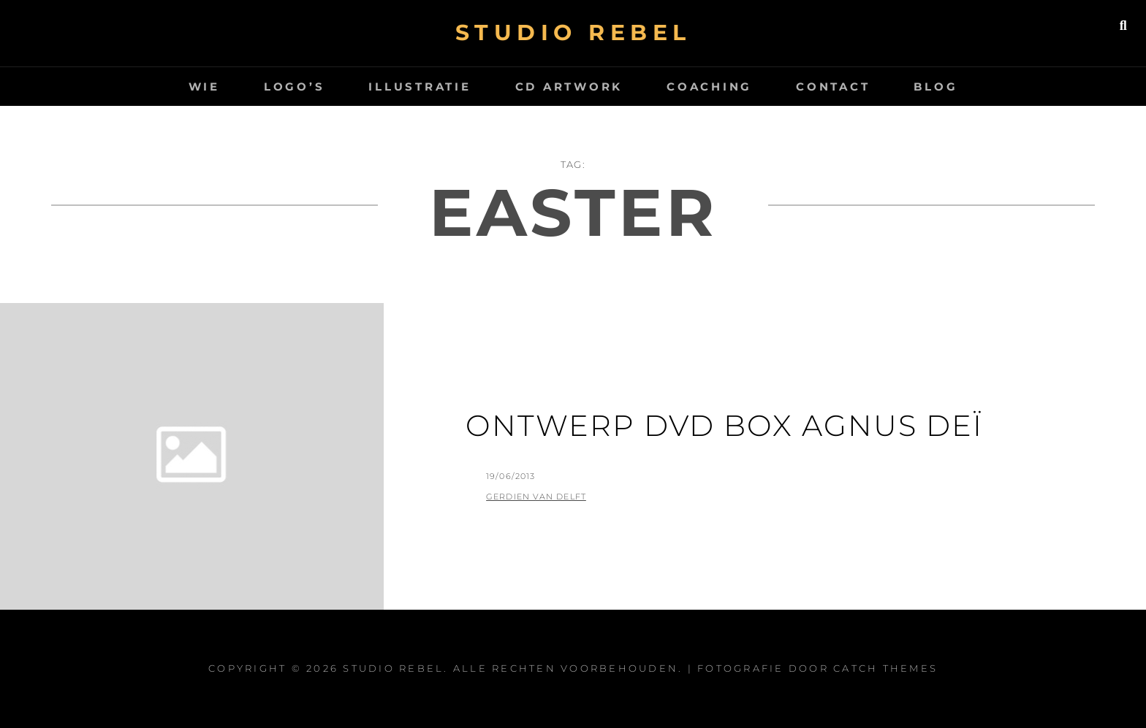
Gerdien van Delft (536, 496)
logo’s (294, 86)
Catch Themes (885, 668)
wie (204, 86)
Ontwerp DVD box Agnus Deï (724, 425)
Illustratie (419, 86)
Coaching (709, 86)
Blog (935, 86)
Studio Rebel (573, 32)
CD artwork (569, 86)
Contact (833, 86)
